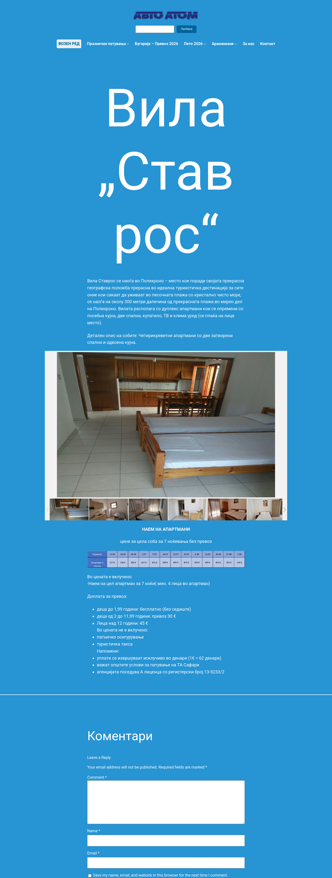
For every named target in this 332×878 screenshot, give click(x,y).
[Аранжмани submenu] (236, 44)
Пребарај (186, 29)
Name (93, 831)
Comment (97, 777)
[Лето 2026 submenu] (205, 44)
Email (93, 853)
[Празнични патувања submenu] (128, 44)
